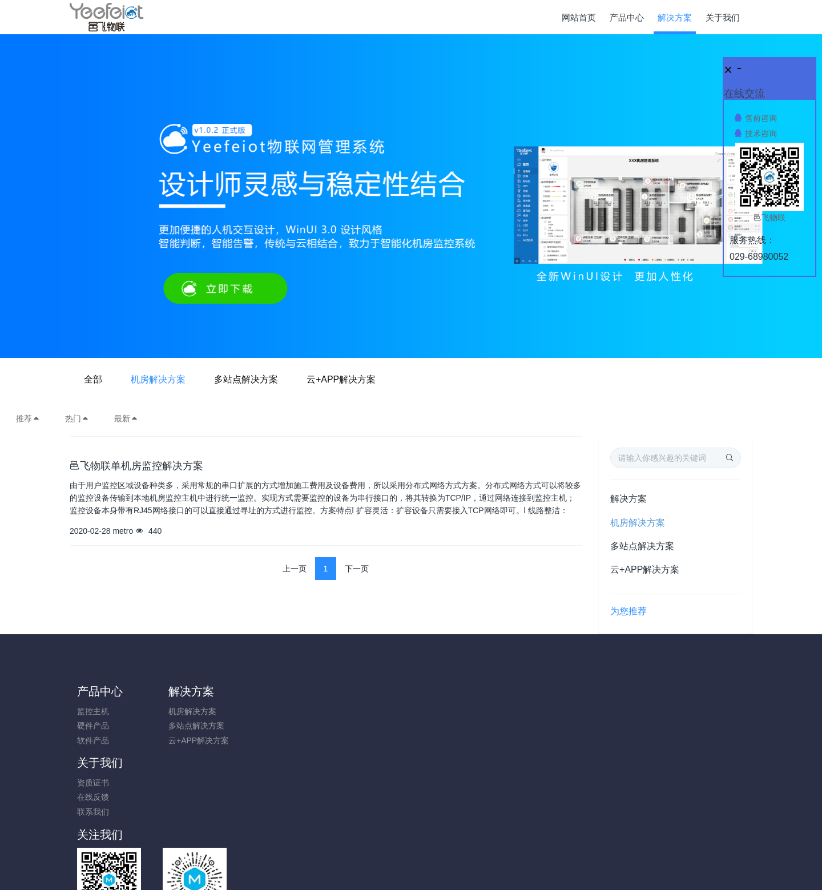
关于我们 (270, 691)
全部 (274, 379)
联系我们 (264, 740)
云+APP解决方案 (522, 379)
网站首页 (579, 17)
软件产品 (93, 740)
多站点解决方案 (427, 379)
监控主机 (93, 711)
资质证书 (264, 711)
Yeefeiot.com (474, 865)
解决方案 (628, 499)
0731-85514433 (637, 717)
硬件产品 (93, 725)
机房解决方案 (339, 379)
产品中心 (100, 691)
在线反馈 (264, 725)
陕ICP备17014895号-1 (495, 836)
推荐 (28, 418)
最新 (126, 418)
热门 (77, 418)
